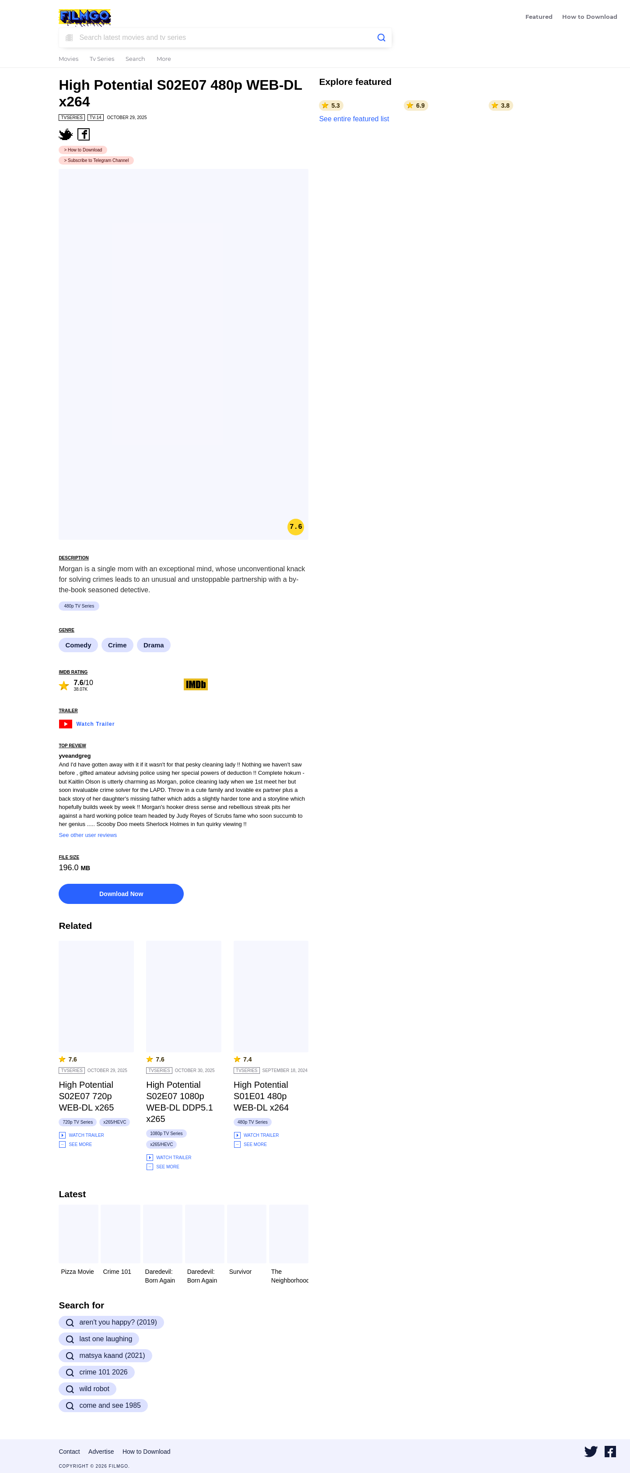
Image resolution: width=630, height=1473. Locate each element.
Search (135, 59)
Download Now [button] (121, 893)
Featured (539, 17)
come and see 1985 (103, 1405)
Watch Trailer (87, 723)
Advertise (101, 1451)
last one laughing (99, 1339)
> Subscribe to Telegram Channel (96, 160)
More (164, 59)
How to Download (589, 17)
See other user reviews (88, 835)
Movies (68, 59)
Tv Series (102, 59)
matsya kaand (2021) (105, 1355)
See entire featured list (354, 119)
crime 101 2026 (96, 1372)
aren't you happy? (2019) (111, 1322)
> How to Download (83, 150)
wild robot (87, 1389)
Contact (69, 1451)
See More (75, 1144)
